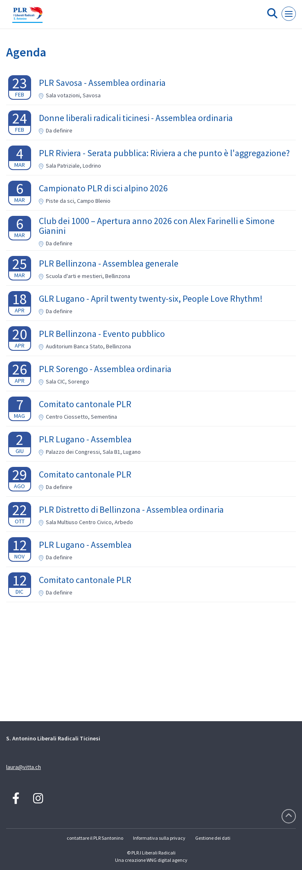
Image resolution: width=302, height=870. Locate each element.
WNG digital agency (166, 860)
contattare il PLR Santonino (95, 838)
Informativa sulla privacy (159, 838)
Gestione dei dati (212, 838)
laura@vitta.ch (23, 767)
